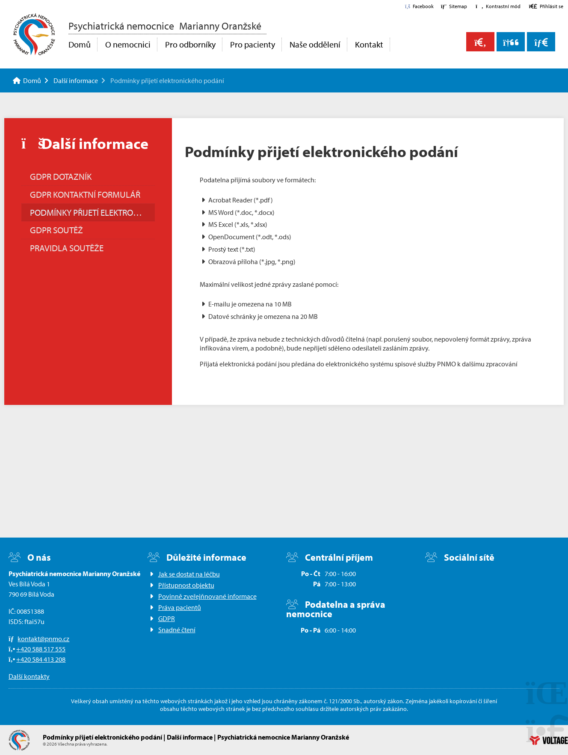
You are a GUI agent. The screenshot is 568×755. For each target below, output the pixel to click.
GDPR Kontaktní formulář (85, 194)
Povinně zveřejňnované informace (207, 596)
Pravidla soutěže (67, 247)
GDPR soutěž (56, 229)
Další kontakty (29, 676)
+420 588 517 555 (40, 649)
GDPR (166, 618)
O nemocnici (128, 44)
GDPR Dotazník (61, 176)
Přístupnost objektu (186, 585)
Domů (34, 34)
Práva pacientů (179, 607)
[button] (498, 6)
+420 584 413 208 (40, 659)
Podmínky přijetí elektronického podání (92, 212)
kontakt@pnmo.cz (43, 638)
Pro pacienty (252, 44)
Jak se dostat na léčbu (189, 574)
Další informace (75, 80)
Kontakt (369, 44)
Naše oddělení (315, 44)
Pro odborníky (190, 44)
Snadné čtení (176, 629)
